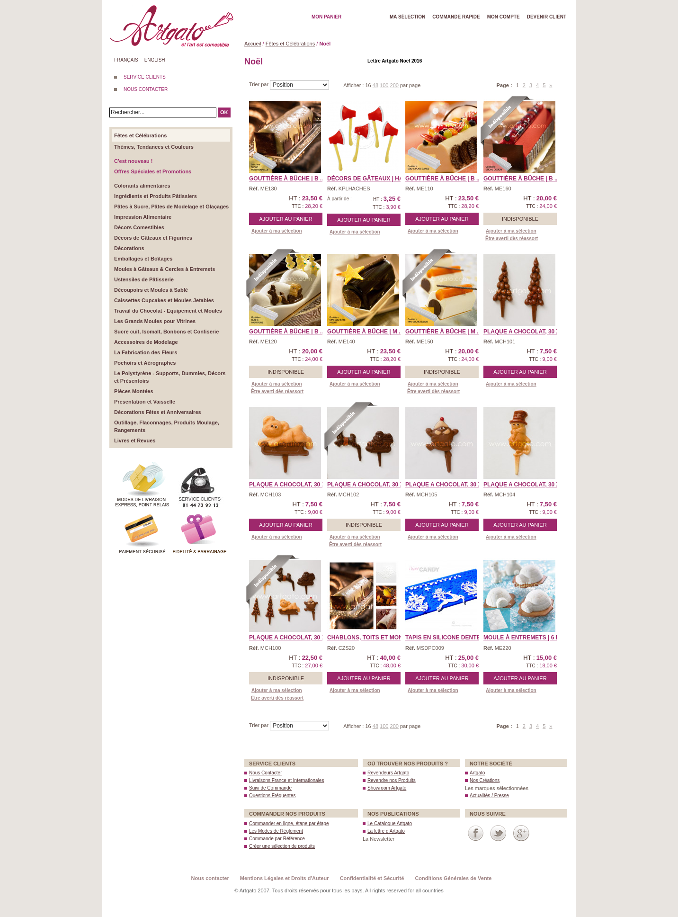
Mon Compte (503, 16)
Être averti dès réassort (511, 238)
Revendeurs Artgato (388, 772)
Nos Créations (485, 780)
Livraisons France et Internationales (286, 780)
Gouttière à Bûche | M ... (365, 331)
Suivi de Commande (270, 788)
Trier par (259, 84)
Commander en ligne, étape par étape (289, 823)
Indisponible (520, 219)
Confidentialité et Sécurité (372, 878)
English (154, 60)
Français (126, 60)
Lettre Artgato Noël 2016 (394, 60)
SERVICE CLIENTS (145, 77)
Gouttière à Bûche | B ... (287, 178)
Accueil (252, 43)
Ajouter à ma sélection (276, 231)
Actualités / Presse (489, 795)
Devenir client (546, 16)
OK (224, 112)
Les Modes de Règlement (276, 831)
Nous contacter (210, 878)
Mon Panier (326, 16)
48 (375, 85)
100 (384, 85)
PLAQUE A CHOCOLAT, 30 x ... (524, 331)
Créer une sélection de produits (282, 846)
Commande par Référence (277, 838)
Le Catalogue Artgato (389, 823)
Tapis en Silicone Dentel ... (447, 637)
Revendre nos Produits (391, 780)
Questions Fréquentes (272, 795)
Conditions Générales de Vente (453, 878)
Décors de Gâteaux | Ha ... (368, 178)
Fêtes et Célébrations (290, 43)
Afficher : (354, 85)
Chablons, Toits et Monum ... (372, 637)
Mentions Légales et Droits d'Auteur (284, 878)
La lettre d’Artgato (386, 831)
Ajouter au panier (285, 219)
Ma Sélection (407, 16)
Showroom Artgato (386, 788)
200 (394, 85)
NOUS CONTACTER (146, 89)
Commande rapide (456, 16)
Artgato (477, 772)
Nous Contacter (265, 772)
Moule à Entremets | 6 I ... (523, 637)
